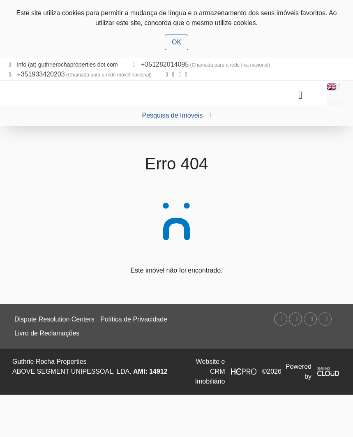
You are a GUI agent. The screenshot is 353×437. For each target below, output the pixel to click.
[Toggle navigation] (300, 95)
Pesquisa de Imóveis (176, 115)
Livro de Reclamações (46, 333)
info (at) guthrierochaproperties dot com (67, 64)
